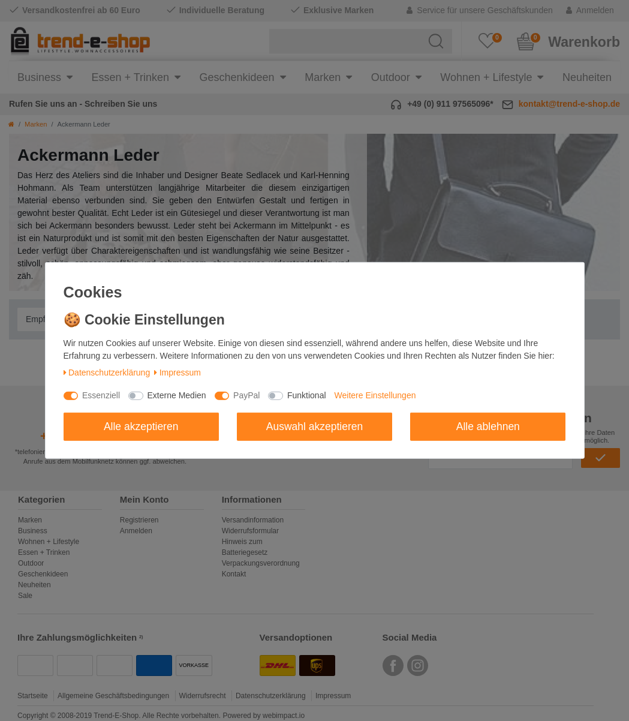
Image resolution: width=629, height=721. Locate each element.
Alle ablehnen (488, 426)
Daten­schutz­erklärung (107, 372)
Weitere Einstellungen (375, 395)
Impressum (177, 372)
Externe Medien (177, 395)
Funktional (306, 395)
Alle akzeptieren (141, 426)
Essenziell (101, 395)
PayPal (246, 395)
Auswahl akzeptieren (314, 426)
